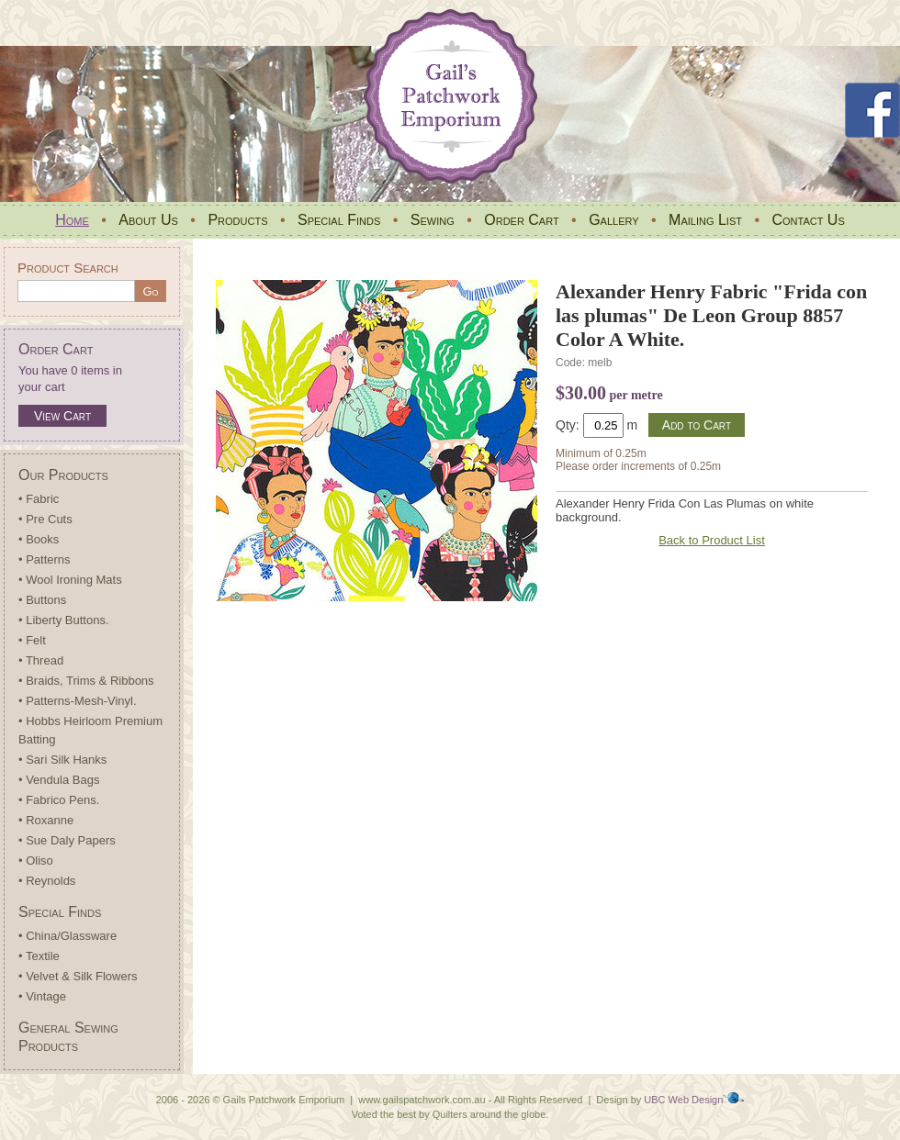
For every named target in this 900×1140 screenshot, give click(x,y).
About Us (148, 220)
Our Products (63, 475)
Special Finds (339, 220)
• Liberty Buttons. (63, 620)
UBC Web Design (683, 1099)
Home (72, 220)
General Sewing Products (68, 1037)
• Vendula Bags (58, 780)
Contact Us (807, 220)
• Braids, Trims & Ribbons (86, 680)
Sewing (433, 220)
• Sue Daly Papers (67, 840)
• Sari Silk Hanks (62, 759)
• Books (38, 539)
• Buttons (42, 600)
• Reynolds (46, 881)
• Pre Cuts (45, 519)
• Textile (39, 956)
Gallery (613, 220)
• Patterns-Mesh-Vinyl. (77, 701)
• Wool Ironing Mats (70, 580)
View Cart (62, 415)
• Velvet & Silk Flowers (78, 976)
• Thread (40, 660)
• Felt (32, 640)
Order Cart (521, 220)
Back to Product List (711, 540)
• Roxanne (45, 820)
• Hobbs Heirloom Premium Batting (90, 730)
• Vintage (42, 996)
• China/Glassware (67, 936)
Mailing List (705, 220)
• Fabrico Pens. (58, 800)
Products (237, 220)
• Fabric (38, 499)
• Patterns (44, 559)
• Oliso (35, 860)
